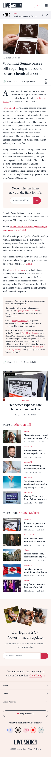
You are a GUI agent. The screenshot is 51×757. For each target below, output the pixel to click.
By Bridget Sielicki (28, 81)
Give (37, 5)
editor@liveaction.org (20, 321)
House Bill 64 (9, 108)
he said (29, 264)
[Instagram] (47, 15)
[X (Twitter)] (42, 15)
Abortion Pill (10, 81)
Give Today (37, 675)
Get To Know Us (25, 702)
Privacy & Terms (34, 749)
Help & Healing (25, 713)
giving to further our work (28, 311)
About (25, 685)
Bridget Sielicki (28, 512)
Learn (25, 694)
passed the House (17, 270)
